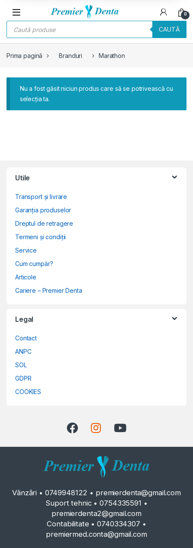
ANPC (23, 351)
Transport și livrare (41, 196)
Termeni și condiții (40, 236)
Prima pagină (24, 55)
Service (26, 250)
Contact (26, 338)
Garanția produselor (43, 210)
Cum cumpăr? (34, 263)
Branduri (70, 55)
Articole (25, 277)
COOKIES (28, 391)
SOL (21, 365)
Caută (169, 29)
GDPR (23, 378)
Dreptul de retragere (44, 223)
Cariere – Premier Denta (48, 290)
